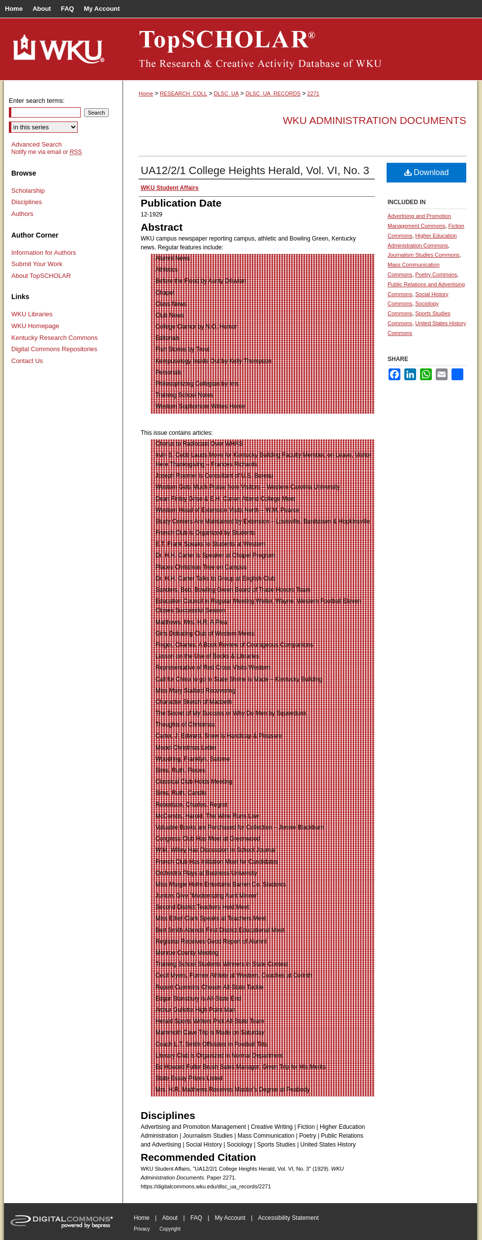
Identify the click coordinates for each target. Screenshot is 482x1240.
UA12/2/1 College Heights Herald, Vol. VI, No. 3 (255, 170)
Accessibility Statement (288, 1217)
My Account (230, 1217)
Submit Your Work (36, 264)
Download (426, 172)
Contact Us (27, 360)
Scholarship (28, 190)
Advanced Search (36, 144)
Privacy (142, 1229)
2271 (313, 93)
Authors (22, 213)
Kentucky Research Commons (54, 337)
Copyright (170, 1229)
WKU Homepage (35, 326)
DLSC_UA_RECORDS (273, 93)
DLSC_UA (226, 93)
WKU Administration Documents (374, 120)
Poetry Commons (436, 274)
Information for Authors (43, 252)
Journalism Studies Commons (423, 255)
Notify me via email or (46, 152)
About (170, 1217)
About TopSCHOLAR (41, 275)
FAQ (196, 1217)
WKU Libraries (32, 314)
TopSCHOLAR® (300, 49)
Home (146, 93)
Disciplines (26, 202)
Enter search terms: (36, 100)
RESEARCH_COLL (183, 93)
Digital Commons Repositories (54, 349)
